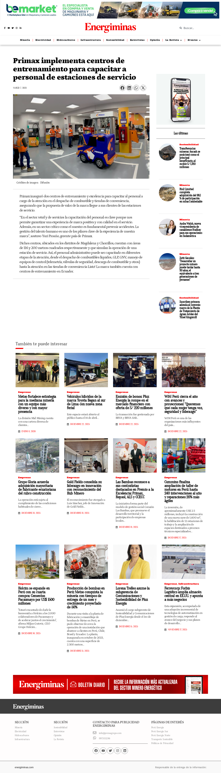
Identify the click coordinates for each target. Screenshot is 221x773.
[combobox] (197, 28)
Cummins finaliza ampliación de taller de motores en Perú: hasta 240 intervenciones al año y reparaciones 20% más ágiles (182, 490)
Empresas (24, 392)
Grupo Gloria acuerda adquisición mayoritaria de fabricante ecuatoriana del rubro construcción (36, 486)
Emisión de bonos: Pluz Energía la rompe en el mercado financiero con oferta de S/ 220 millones (133, 401)
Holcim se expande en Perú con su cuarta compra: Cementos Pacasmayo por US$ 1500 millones (36, 591)
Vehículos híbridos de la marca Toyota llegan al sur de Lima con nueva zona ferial (85, 401)
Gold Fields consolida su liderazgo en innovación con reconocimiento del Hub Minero (85, 486)
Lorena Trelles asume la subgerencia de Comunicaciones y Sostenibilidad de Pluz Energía (132, 593)
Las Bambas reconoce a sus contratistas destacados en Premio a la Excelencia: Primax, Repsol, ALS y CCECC (134, 486)
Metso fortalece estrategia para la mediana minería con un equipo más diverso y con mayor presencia (37, 401)
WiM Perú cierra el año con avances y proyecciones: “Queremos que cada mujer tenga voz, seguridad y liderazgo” (182, 403)
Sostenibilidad (189, 144)
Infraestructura (188, 582)
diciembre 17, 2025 (177, 536)
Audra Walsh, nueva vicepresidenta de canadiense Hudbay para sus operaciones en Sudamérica (190, 230)
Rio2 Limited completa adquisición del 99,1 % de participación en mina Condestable (190, 195)
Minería (184, 185)
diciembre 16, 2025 (31, 627)
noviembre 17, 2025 (177, 627)
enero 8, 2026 (29, 427)
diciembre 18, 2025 (31, 511)
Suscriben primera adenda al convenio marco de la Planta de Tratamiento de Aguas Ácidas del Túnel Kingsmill (189, 309)
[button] (122, 88)
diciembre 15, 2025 (79, 648)
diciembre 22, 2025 (80, 423)
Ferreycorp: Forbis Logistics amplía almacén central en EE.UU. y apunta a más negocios (183, 591)
